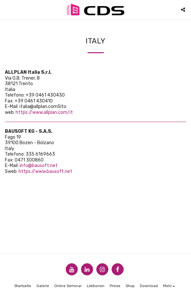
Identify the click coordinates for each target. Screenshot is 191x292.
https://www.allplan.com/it (44, 112)
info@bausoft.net (39, 165)
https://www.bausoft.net (45, 171)
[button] (7, 9)
